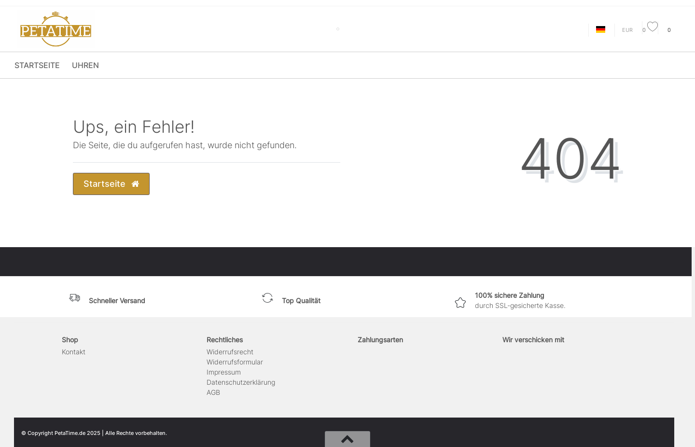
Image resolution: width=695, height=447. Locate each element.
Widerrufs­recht (230, 352)
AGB (213, 392)
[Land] (600, 30)
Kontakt (73, 352)
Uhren (85, 65)
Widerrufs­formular (235, 362)
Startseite (37, 65)
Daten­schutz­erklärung (241, 382)
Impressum (224, 372)
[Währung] (627, 30)
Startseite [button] (111, 184)
